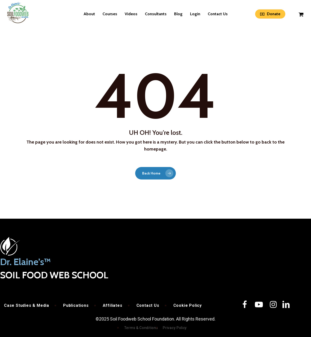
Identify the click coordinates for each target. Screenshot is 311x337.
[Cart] (301, 14)
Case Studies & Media (26, 305)
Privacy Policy (175, 328)
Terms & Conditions (141, 328)
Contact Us (147, 305)
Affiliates (112, 305)
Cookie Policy (187, 305)
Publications (76, 305)
